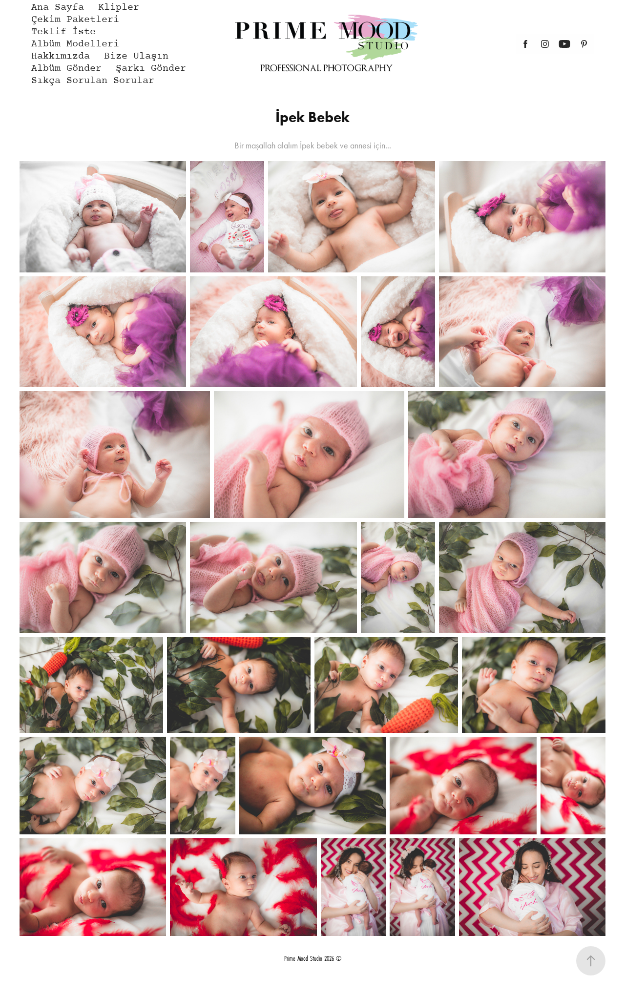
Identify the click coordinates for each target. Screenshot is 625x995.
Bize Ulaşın (136, 56)
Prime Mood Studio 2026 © (312, 958)
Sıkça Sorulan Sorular (92, 80)
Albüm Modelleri (75, 44)
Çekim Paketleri (75, 19)
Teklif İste (63, 32)
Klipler (118, 7)
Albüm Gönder (66, 68)
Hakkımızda (60, 56)
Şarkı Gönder (151, 68)
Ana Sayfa (57, 7)
